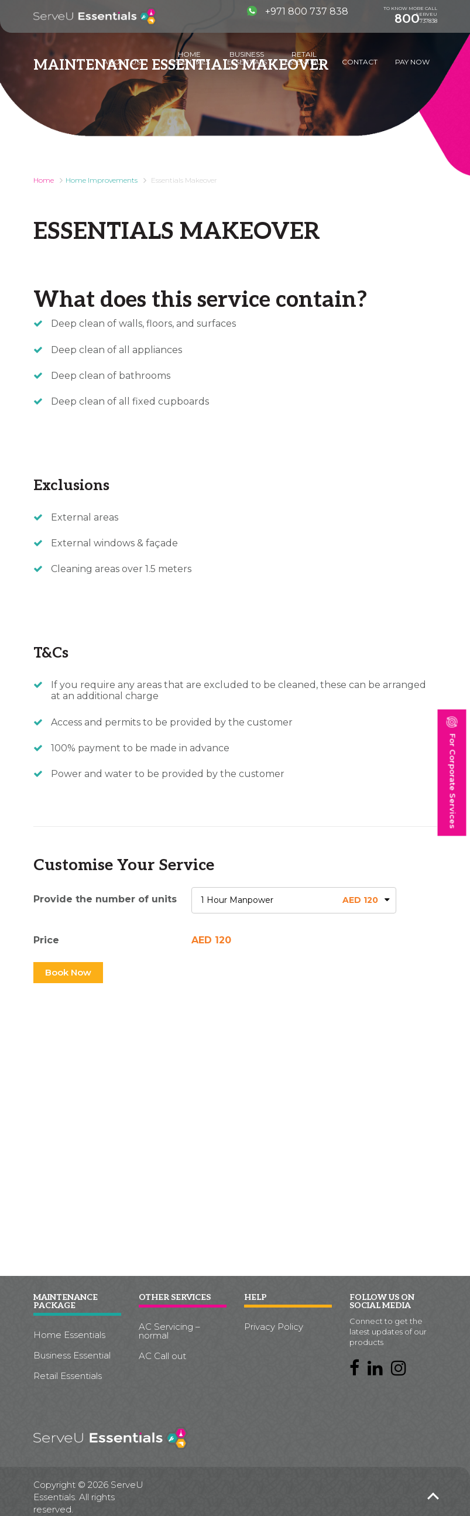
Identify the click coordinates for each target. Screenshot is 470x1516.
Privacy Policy (273, 1326)
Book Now (68, 972)
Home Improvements (102, 180)
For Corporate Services (451, 772)
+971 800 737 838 (297, 11)
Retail (304, 58)
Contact (360, 61)
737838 (415, 18)
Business (247, 58)
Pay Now (412, 61)
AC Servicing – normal (169, 1331)
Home (190, 58)
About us (121, 61)
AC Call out (162, 1355)
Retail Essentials (67, 1375)
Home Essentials (69, 1334)
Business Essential (72, 1355)
